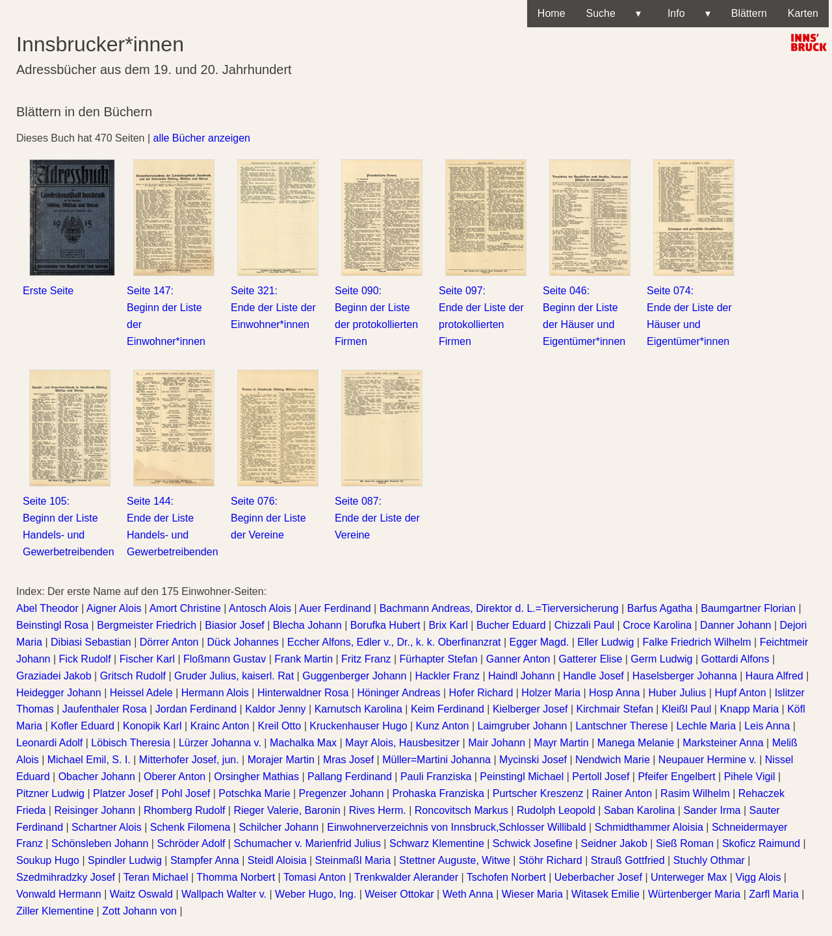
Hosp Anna (614, 692)
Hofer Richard (481, 692)
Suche (613, 13)
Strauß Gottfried (628, 860)
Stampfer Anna (204, 860)
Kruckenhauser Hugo (358, 725)
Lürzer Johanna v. (220, 742)
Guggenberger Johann (354, 675)
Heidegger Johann (58, 692)
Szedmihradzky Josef (65, 877)
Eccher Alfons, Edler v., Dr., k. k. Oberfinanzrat (394, 642)
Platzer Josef (123, 793)
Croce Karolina (657, 625)
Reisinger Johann (94, 810)
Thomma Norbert (235, 877)
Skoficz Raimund (761, 843)
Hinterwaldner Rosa (303, 692)
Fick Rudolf (85, 658)
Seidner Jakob (614, 843)
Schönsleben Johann (99, 843)
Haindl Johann (521, 675)
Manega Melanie (635, 742)
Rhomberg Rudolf (184, 810)
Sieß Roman (685, 843)
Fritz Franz (366, 658)
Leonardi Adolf (49, 742)
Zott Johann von (139, 911)
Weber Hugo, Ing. (315, 894)
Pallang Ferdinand (349, 776)
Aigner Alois (114, 608)
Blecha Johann (307, 625)
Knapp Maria (749, 709)
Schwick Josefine (533, 843)
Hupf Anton (740, 692)
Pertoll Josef (600, 776)
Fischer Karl (147, 658)
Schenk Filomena (190, 827)
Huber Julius (677, 692)
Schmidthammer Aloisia (649, 827)
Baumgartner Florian (748, 608)
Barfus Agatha (660, 608)
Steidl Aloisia (277, 860)
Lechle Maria (706, 725)
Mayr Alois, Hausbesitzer (402, 742)
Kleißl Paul (686, 709)
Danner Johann (735, 625)
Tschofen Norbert (506, 877)
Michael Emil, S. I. (89, 759)
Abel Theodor (47, 608)
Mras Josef (348, 759)
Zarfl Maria (773, 894)
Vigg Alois (758, 877)
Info (686, 13)
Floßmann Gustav (224, 658)
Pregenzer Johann (341, 793)
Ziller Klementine (55, 911)
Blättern (749, 13)
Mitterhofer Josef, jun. (189, 759)
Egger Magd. (539, 642)
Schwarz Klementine (436, 843)
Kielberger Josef (530, 709)
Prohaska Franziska (438, 793)
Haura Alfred (774, 675)
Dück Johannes (243, 642)
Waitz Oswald (141, 894)
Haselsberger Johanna (684, 675)
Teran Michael (156, 877)
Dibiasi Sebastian (91, 642)
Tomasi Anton (314, 877)
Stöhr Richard (550, 860)
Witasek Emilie (605, 894)
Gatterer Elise (591, 658)
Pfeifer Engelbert (676, 776)
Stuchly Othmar (709, 860)
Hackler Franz (447, 675)
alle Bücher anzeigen (201, 138)
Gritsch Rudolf (133, 675)
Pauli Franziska (435, 776)
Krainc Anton (220, 725)
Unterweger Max (689, 877)
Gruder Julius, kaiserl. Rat (234, 675)
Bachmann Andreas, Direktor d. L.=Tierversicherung (499, 608)
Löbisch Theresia (130, 742)
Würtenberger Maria (694, 894)
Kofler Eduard (82, 725)
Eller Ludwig (605, 642)
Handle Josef (593, 675)
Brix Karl (447, 625)
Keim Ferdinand (447, 709)
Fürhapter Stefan (439, 658)
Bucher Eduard (511, 625)
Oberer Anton (174, 776)
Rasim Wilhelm (695, 793)
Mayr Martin (561, 742)
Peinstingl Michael (522, 776)
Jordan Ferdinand (196, 709)
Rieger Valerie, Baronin (286, 810)
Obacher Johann (96, 776)
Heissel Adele (141, 692)
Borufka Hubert (385, 625)
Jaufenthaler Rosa (104, 709)
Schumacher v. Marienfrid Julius (306, 843)
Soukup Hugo (47, 860)
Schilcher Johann (278, 827)
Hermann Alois (215, 692)
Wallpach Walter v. (223, 894)
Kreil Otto (280, 725)
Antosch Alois (260, 608)
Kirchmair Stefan (615, 709)
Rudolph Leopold (556, 810)
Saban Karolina (639, 810)
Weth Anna (468, 894)
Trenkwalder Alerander (406, 877)
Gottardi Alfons (735, 658)
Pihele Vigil (749, 776)
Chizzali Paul (584, 625)
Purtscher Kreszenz (538, 793)
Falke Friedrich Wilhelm (696, 642)
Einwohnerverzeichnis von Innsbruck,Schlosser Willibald (456, 827)
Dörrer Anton (169, 642)
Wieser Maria (532, 894)
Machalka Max (303, 742)
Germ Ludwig (661, 658)
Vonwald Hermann (58, 894)
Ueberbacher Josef (598, 877)
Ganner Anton (518, 658)
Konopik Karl (152, 725)
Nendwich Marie (612, 759)
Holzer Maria (550, 692)
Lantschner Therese (621, 725)
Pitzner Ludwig (50, 793)
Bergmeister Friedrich (146, 625)
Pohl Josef (186, 793)
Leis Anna (767, 725)
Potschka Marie (254, 793)
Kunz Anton (442, 725)
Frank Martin (303, 658)
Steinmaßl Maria (353, 860)
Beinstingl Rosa (52, 625)
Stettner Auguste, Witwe (454, 860)
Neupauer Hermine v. (707, 759)
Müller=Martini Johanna (436, 759)
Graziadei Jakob (54, 675)
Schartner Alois (107, 827)
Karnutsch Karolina (358, 709)
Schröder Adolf (191, 843)
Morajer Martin (281, 759)
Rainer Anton (622, 793)
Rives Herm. (377, 810)
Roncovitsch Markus (461, 810)
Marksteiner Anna (723, 742)
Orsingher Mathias (256, 776)
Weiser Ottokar (399, 894)
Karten (803, 13)
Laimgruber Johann (522, 725)
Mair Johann (496, 742)
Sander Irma (711, 810)
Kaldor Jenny (275, 709)
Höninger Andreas (398, 692)
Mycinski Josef (533, 759)
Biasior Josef (235, 625)
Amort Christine (185, 608)
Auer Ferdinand (334, 608)
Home (552, 13)
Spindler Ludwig (125, 860)
